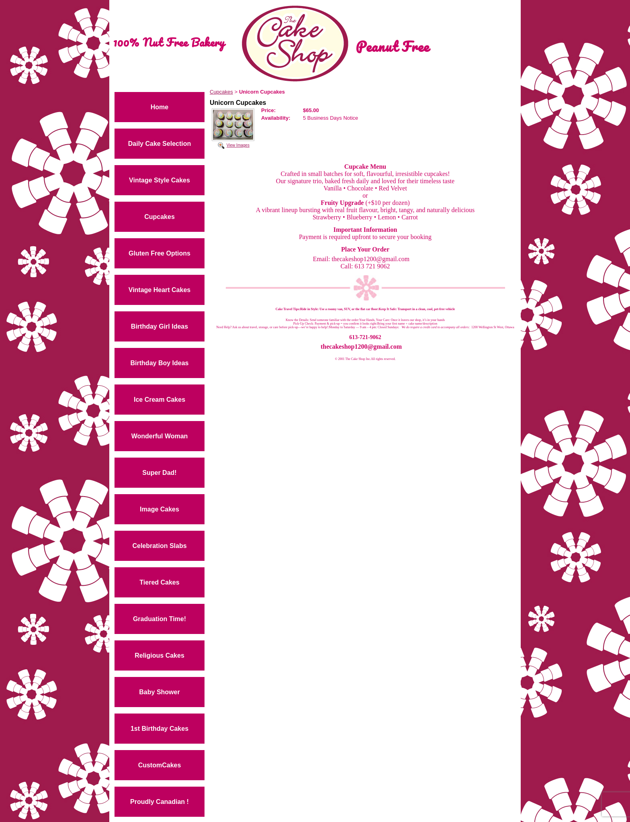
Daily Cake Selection (159, 143)
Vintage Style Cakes (159, 180)
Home (159, 107)
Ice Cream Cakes (159, 399)
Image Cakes (159, 509)
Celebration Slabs (159, 545)
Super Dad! (159, 472)
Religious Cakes (159, 655)
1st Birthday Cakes (159, 728)
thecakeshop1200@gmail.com (361, 346)
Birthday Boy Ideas (160, 363)
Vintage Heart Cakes (159, 289)
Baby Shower (159, 692)
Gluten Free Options (159, 253)
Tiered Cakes (159, 582)
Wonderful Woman (159, 436)
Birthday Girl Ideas (159, 326)
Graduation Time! (159, 618)
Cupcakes (159, 216)
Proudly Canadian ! (159, 801)
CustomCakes (159, 765)
